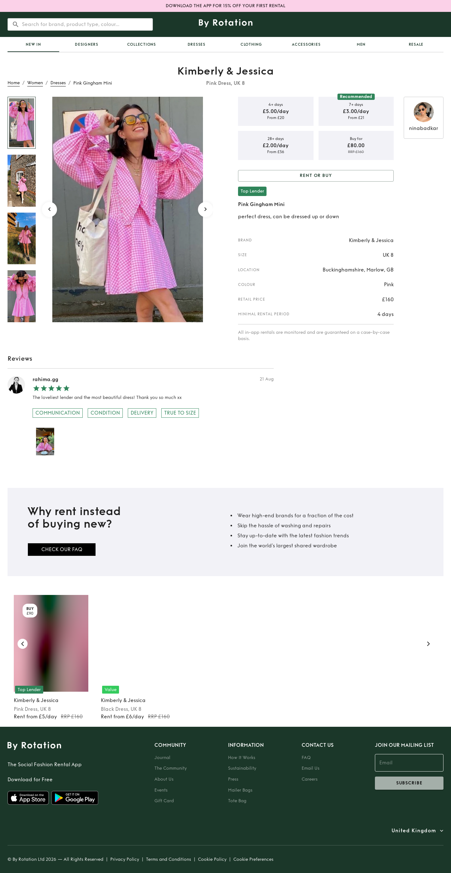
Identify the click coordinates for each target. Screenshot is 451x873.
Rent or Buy (315, 175)
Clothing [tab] (251, 44)
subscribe (409, 783)
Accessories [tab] (306, 44)
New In (33, 44)
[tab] (33, 44)
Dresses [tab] (196, 44)
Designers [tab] (86, 44)
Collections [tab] (141, 44)
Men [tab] (361, 44)
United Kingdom (413, 830)
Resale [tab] (416, 44)
